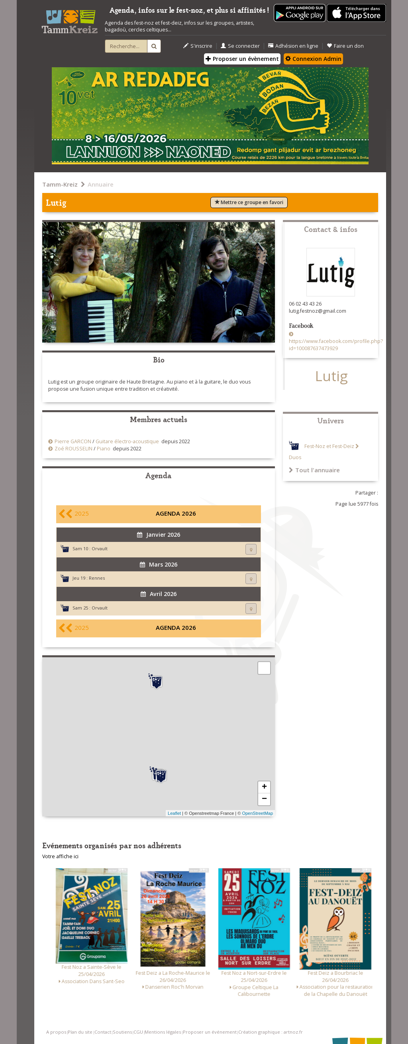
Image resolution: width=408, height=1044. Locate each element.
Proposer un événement (210, 1032)
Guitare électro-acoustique (127, 441)
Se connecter (240, 46)
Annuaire (101, 184)
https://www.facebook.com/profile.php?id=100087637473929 (336, 345)
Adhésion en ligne (293, 46)
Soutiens (122, 1032)
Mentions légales (163, 1032)
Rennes (97, 578)
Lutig (331, 375)
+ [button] (264, 787)
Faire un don (345, 46)
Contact (102, 1032)
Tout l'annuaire (314, 470)
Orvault (100, 548)
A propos (56, 1032)
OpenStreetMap (257, 813)
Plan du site (80, 1032)
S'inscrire (197, 46)
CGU (138, 1032)
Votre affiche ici (60, 856)
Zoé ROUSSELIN (73, 448)
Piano (103, 448)
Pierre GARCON (73, 441)
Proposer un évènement (242, 58)
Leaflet (174, 813)
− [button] (264, 799)
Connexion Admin (313, 58)
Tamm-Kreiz (60, 184)
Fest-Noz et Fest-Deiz (329, 446)
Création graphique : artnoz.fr (270, 1032)
